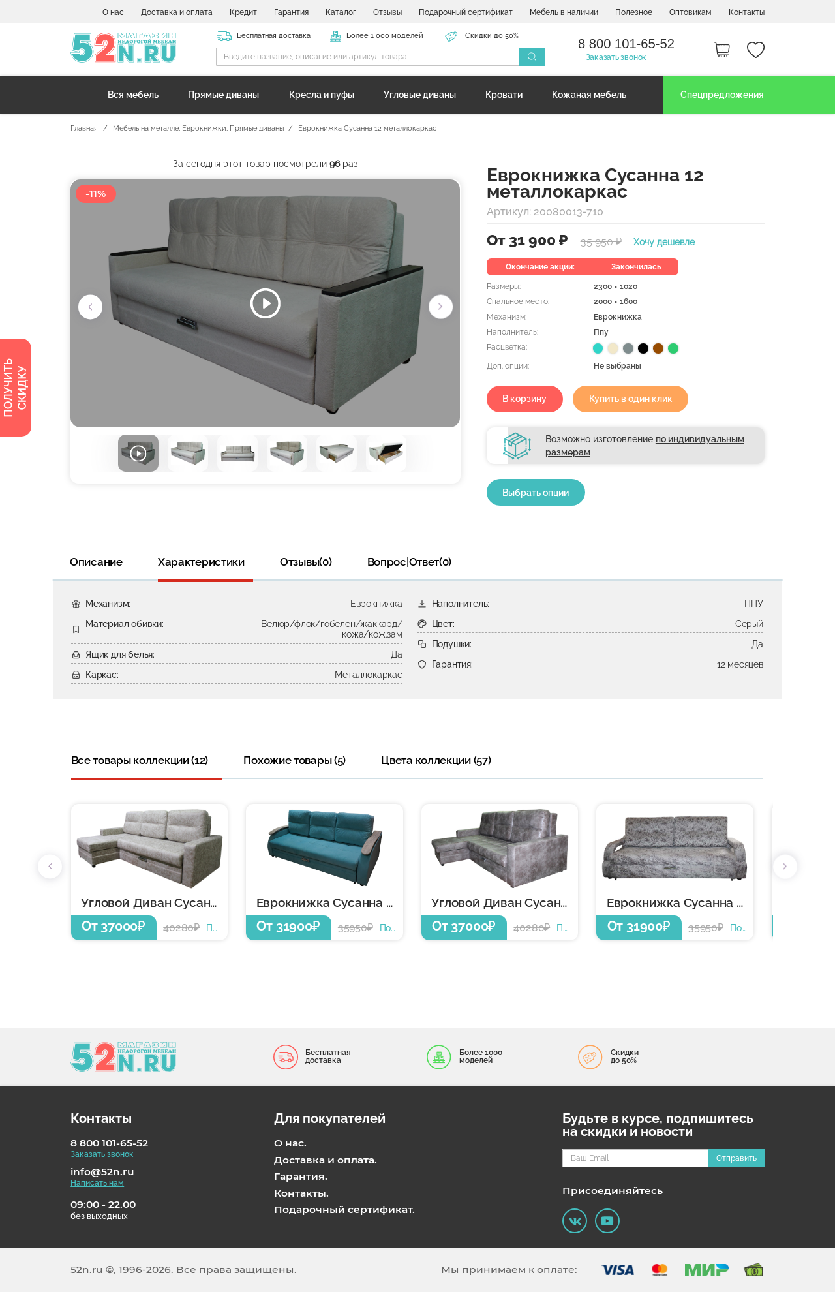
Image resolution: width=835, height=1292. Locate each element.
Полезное (633, 12)
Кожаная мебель (589, 94)
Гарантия (291, 12)
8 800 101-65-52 (109, 1143)
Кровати (504, 94)
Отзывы (387, 12)
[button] (90, 307)
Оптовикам (690, 12)
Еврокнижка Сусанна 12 (678, 903)
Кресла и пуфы (321, 94)
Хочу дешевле (664, 242)
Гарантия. (300, 1176)
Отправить (736, 1158)
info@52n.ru (102, 1172)
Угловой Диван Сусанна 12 (154, 903)
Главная (84, 128)
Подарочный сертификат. (344, 1210)
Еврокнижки (204, 128)
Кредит (243, 12)
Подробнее (213, 928)
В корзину (524, 398)
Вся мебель (133, 94)
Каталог (341, 12)
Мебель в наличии (564, 12)
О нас (113, 12)
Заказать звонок (616, 57)
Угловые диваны (420, 94)
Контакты (747, 12)
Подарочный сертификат (466, 12)
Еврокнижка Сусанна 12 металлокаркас (329, 903)
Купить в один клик (631, 398)
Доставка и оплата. (325, 1160)
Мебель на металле (146, 128)
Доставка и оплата (177, 12)
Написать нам (97, 1183)
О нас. (290, 1143)
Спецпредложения (722, 94)
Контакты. (301, 1193)
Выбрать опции (535, 492)
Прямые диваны (223, 94)
